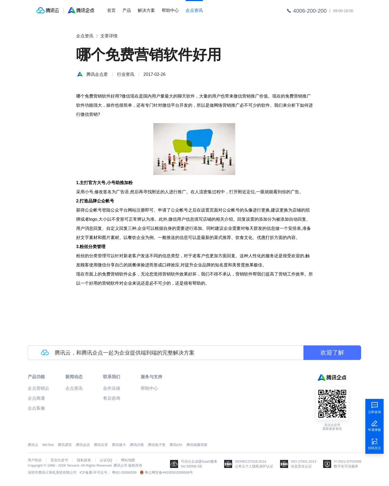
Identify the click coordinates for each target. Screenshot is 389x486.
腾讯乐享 (101, 445)
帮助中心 (170, 10)
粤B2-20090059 (124, 472)
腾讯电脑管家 (196, 445)
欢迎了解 (332, 352)
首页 (111, 10)
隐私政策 (84, 460)
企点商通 (36, 398)
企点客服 (36, 408)
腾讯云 (33, 445)
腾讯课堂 (65, 445)
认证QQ (106, 460)
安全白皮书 (59, 460)
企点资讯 (194, 10)
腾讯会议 (83, 445)
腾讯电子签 (156, 445)
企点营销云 (38, 388)
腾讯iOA (175, 445)
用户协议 (35, 460)
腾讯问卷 (137, 445)
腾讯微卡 (119, 445)
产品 (126, 10)
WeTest (48, 445)
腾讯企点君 (97, 74)
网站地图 (128, 460)
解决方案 (146, 10)
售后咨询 (111, 398)
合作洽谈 (111, 388)
